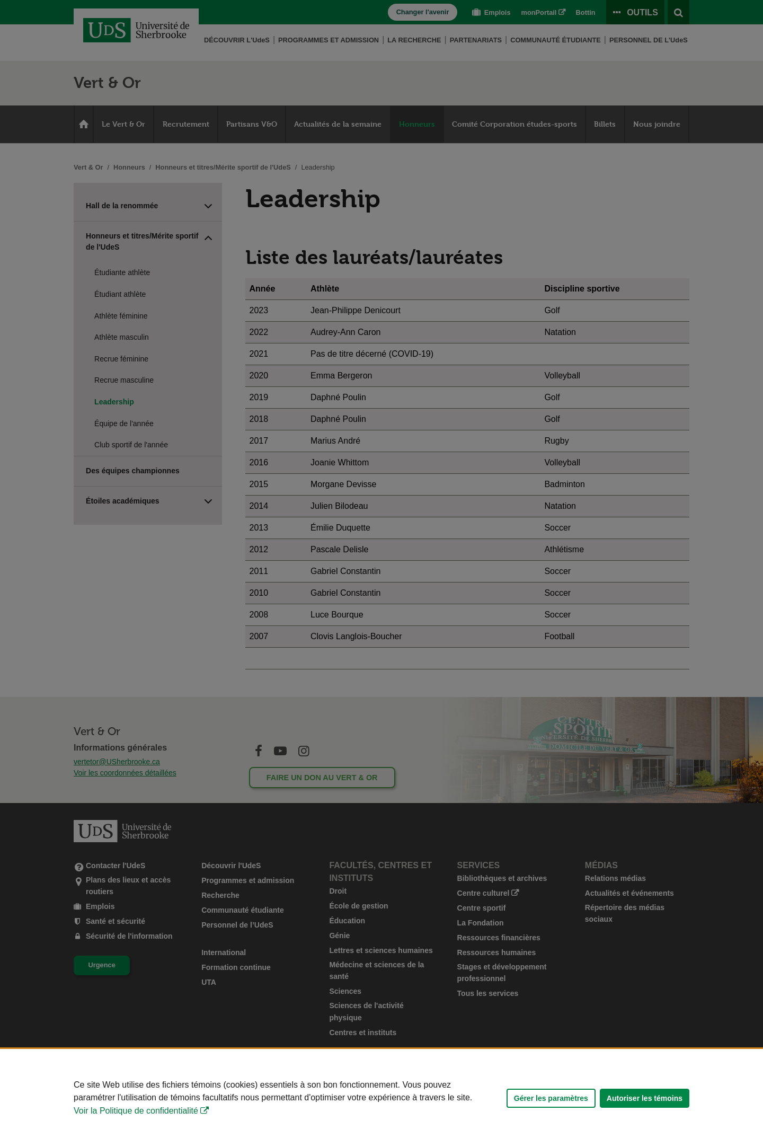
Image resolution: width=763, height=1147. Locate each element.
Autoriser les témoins (644, 1098)
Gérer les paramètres (551, 1098)
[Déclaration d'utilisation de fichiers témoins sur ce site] (381, 1098)
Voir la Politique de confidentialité (136, 1110)
